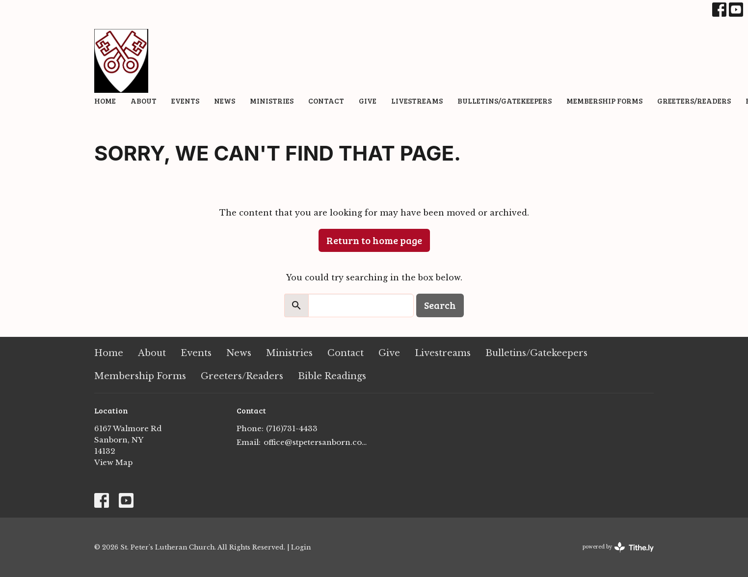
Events (185, 101)
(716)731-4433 (292, 428)
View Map (113, 462)
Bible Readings (332, 376)
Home (105, 101)
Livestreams (417, 101)
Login (301, 547)
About (144, 101)
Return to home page (374, 240)
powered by (618, 547)
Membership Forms (604, 101)
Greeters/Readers (694, 101)
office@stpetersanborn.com (316, 442)
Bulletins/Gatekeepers (504, 101)
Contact (326, 101)
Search (440, 305)
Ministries (272, 101)
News (224, 101)
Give (367, 101)
